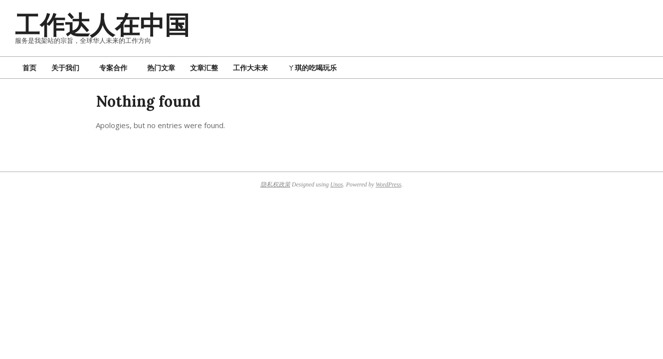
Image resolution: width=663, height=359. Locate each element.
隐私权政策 (275, 184)
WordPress (388, 184)
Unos (336, 184)
